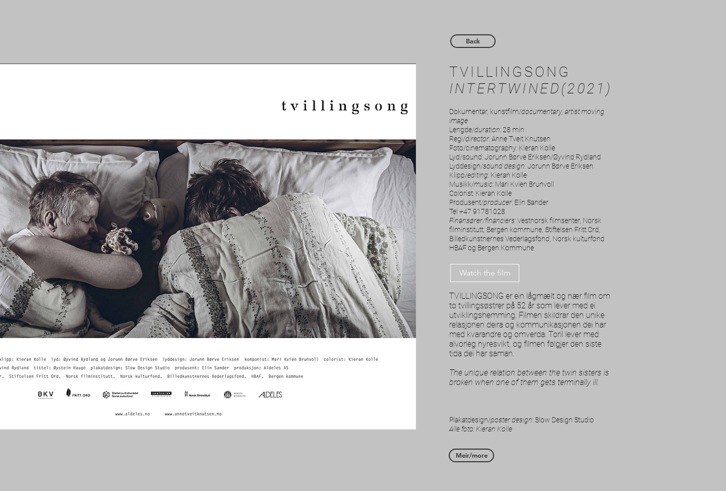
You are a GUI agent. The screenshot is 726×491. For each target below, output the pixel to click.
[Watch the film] (484, 273)
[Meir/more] (471, 455)
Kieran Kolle (537, 148)
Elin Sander (531, 202)
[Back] (473, 41)
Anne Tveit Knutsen (521, 139)
